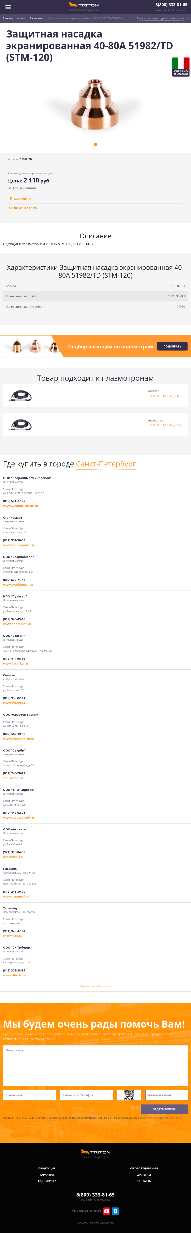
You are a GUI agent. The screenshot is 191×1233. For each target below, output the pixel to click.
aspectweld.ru (14, 857)
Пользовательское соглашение (95, 1222)
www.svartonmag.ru (18, 739)
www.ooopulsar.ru (17, 624)
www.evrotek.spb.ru (18, 817)
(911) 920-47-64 (14, 931)
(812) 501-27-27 (14, 501)
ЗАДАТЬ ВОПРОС (164, 1109)
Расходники (37, 18)
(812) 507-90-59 (14, 540)
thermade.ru (12, 936)
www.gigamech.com (18, 896)
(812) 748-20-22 (14, 773)
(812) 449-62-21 (14, 813)
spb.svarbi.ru (13, 778)
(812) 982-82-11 (14, 698)
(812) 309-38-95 (14, 970)
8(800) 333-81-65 (171, 4)
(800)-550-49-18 (14, 734)
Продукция (47, 1168)
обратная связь (23, 208)
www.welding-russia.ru (20, 506)
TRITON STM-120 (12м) (164, 396)
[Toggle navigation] (8, 7)
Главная (8, 18)
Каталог (21, 18)
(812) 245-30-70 (14, 891)
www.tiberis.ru (14, 975)
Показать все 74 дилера (95, 986)
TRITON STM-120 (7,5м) (164, 425)
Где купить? (20, 198)
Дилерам (144, 1174)
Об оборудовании (144, 1168)
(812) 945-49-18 (14, 619)
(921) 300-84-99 (14, 852)
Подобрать (172, 346)
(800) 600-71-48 (14, 580)
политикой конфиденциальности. (160, 1117)
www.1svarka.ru (15, 663)
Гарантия (47, 1174)
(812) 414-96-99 (14, 658)
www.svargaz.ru (15, 703)
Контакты (144, 1181)
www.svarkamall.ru (18, 584)
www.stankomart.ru (18, 545)
